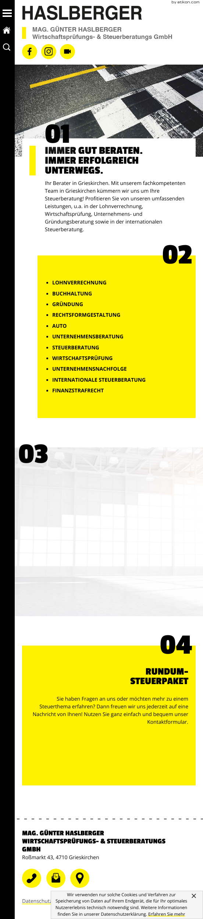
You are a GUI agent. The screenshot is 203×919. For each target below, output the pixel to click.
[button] (7, 13)
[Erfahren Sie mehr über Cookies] (166, 914)
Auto (59, 326)
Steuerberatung (75, 347)
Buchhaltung (72, 293)
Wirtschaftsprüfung (82, 358)
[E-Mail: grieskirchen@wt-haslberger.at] (58, 887)
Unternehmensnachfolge (89, 369)
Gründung (67, 304)
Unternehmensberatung (88, 336)
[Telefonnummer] (81, 887)
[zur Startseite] (7, 30)
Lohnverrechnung (79, 282)
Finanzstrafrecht (78, 390)
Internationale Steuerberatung (99, 380)
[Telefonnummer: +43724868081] (34, 887)
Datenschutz (37, 902)
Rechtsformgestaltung (86, 315)
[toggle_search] (7, 47)
